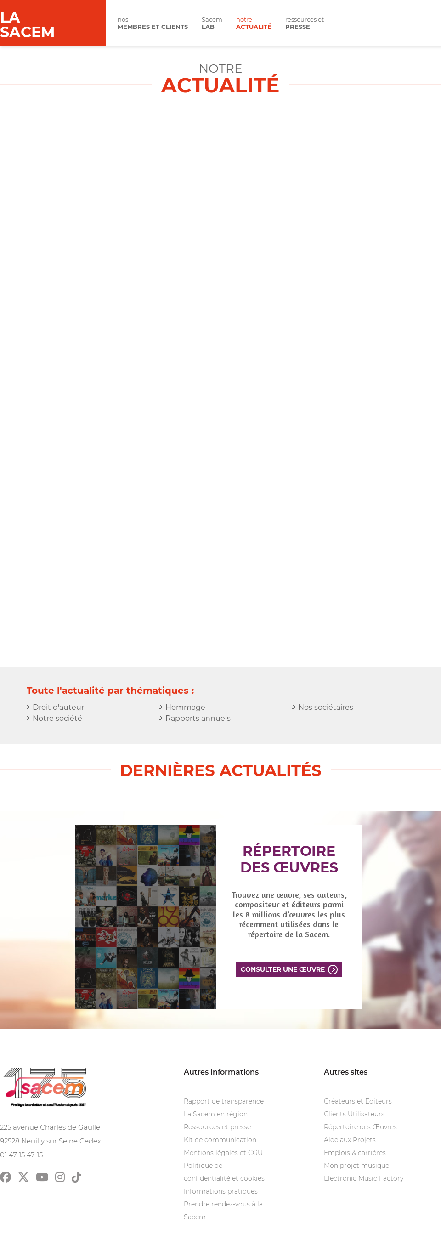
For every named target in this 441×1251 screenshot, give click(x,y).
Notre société (57, 718)
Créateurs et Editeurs (358, 1101)
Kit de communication (220, 1140)
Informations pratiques (221, 1191)
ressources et (304, 23)
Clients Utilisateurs (354, 1114)
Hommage (185, 707)
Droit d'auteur (58, 707)
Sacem (212, 23)
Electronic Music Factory (363, 1178)
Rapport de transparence (224, 1101)
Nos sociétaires (325, 707)
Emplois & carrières (355, 1153)
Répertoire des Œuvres (360, 1127)
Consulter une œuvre (283, 969)
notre (253, 23)
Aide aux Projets (350, 1140)
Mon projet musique (356, 1165)
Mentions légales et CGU (223, 1153)
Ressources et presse (217, 1127)
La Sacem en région (216, 1114)
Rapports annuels (198, 718)
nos (153, 23)
